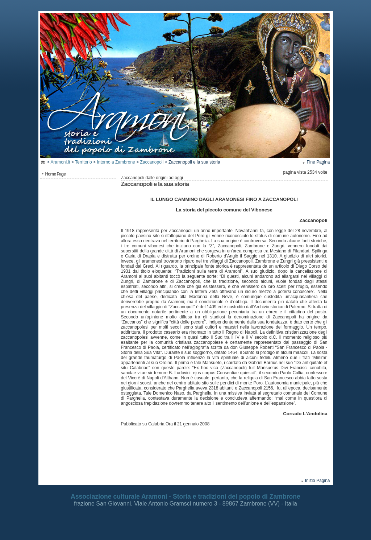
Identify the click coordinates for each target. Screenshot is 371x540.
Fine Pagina (318, 162)
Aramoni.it (60, 162)
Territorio (83, 162)
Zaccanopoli (151, 162)
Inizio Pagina (317, 480)
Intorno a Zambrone (116, 162)
